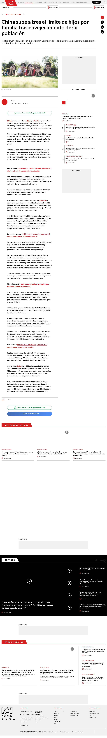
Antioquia (65, 114)
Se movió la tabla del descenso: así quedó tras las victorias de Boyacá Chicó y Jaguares (80, 149)
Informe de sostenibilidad (39, 653)
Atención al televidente (27, 652)
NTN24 (55, 649)
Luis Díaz (68, 135)
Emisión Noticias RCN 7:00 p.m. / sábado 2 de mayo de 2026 (92, 506)
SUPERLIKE (91, 653)
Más (100, 497)
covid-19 (42, 200)
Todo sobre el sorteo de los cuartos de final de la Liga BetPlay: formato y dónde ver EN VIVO (18, 608)
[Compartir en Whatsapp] (102, 32)
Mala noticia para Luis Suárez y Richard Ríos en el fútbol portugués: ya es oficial (80, 159)
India (19, 366)
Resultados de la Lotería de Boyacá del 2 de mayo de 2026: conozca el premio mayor (92, 602)
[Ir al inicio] (11, 3)
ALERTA (56, 657)
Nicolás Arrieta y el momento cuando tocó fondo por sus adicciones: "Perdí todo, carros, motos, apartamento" (28, 542)
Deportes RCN (38, 2)
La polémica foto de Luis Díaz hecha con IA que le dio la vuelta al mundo (79, 138)
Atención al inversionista (24, 662)
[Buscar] (104, 2)
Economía (58, 2)
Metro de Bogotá (87, 611)
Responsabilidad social (26, 649)
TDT (63, 649)
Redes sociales (44, 605)
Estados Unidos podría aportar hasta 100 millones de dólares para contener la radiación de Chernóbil (89, 453)
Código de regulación (26, 655)
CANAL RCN (96, 2)
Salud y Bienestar (49, 2)
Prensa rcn (23, 659)
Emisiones (7, 7)
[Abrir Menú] (3, 2)
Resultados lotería (88, 598)
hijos (29, 121)
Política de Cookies (64, 669)
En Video (10, 497)
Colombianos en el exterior (74, 156)
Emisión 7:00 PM (99, 7)
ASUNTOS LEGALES (74, 651)
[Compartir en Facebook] (102, 22)
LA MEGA (56, 661)
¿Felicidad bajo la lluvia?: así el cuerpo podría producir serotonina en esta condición (93, 588)
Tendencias (66, 2)
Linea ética (38, 657)
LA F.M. (55, 655)
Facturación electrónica (38, 649)
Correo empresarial (25, 657)
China (9, 121)
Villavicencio (70, 124)
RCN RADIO (56, 653)
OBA (36, 659)
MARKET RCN (92, 655)
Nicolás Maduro (7, 449)
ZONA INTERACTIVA (94, 651)
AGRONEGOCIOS (74, 653)
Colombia (21, 2)
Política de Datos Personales (50, 669)
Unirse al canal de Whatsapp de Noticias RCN (29, 113)
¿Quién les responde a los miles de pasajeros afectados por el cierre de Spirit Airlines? (52, 453)
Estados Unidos (42, 449)
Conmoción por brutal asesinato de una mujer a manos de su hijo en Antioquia (77, 117)
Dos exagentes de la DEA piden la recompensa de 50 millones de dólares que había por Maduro (17, 453)
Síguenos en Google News (29, 413)
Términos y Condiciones (78, 669)
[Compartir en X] (102, 27)
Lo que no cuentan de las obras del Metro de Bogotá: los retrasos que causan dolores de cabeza (91, 531)
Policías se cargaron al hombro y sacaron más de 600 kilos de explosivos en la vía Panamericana (92, 543)
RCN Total (56, 651)
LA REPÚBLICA (73, 649)
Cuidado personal (87, 584)
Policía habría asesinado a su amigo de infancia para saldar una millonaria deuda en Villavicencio (80, 128)
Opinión (72, 2)
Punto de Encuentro (82, 2)
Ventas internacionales (42, 655)
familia (36, 121)
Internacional (29, 2)
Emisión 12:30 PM (52, 7)
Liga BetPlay (69, 146)
